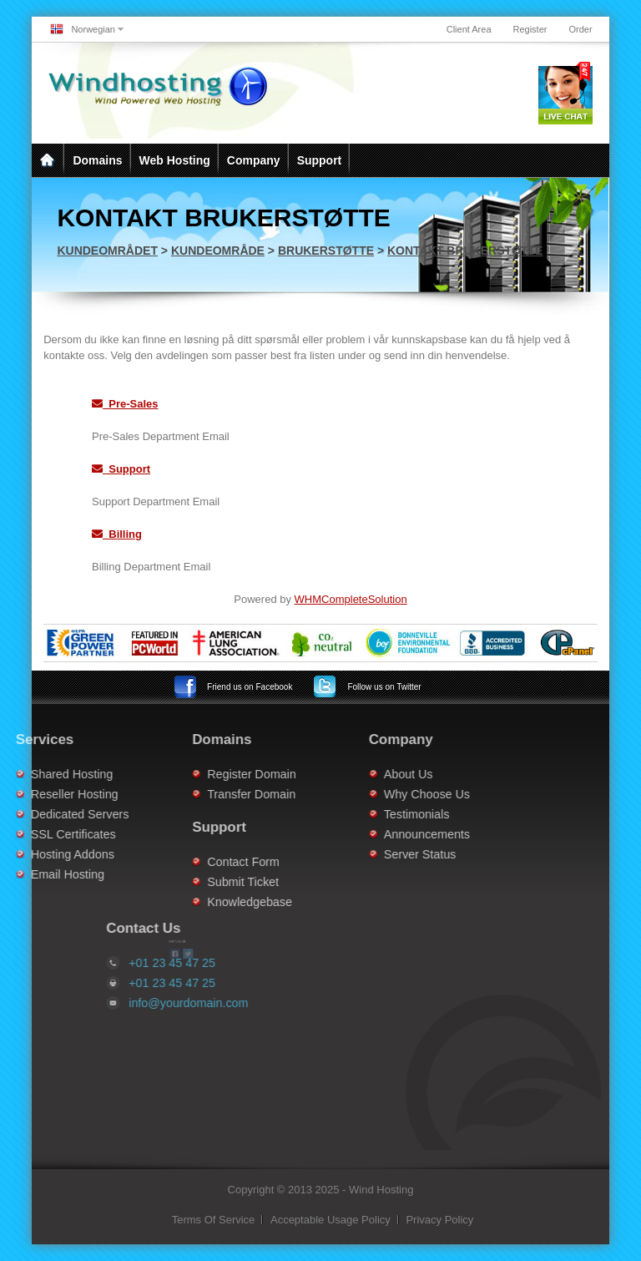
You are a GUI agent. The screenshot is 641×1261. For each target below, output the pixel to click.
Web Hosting (174, 160)
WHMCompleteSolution (351, 599)
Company (253, 160)
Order (580, 29)
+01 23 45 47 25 (213, 983)
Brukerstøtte (326, 250)
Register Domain (210, 774)
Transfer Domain (210, 794)
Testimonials (375, 814)
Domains (97, 160)
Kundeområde (218, 250)
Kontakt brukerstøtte (465, 250)
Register (530, 29)
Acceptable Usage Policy (330, 1219)
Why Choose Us (385, 794)
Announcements (385, 834)
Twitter (384, 686)
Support (319, 160)
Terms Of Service (213, 1219)
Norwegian (93, 29)
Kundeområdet (107, 250)
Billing (117, 534)
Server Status (378, 854)
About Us (366, 774)
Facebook (249, 686)
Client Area (469, 29)
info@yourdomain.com (230, 1003)
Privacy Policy (439, 1219)
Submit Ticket (202, 882)
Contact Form (202, 862)
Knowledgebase (208, 902)
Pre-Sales (125, 404)
